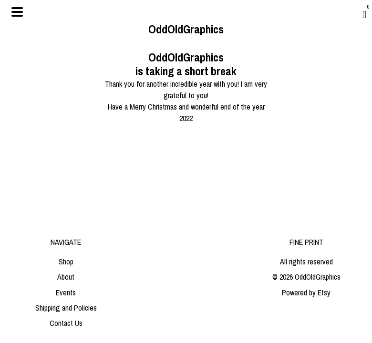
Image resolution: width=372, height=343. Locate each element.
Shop (66, 261)
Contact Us (66, 323)
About (65, 277)
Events (66, 292)
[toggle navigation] (17, 12)
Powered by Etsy (306, 292)
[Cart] (364, 14)
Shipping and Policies (66, 308)
